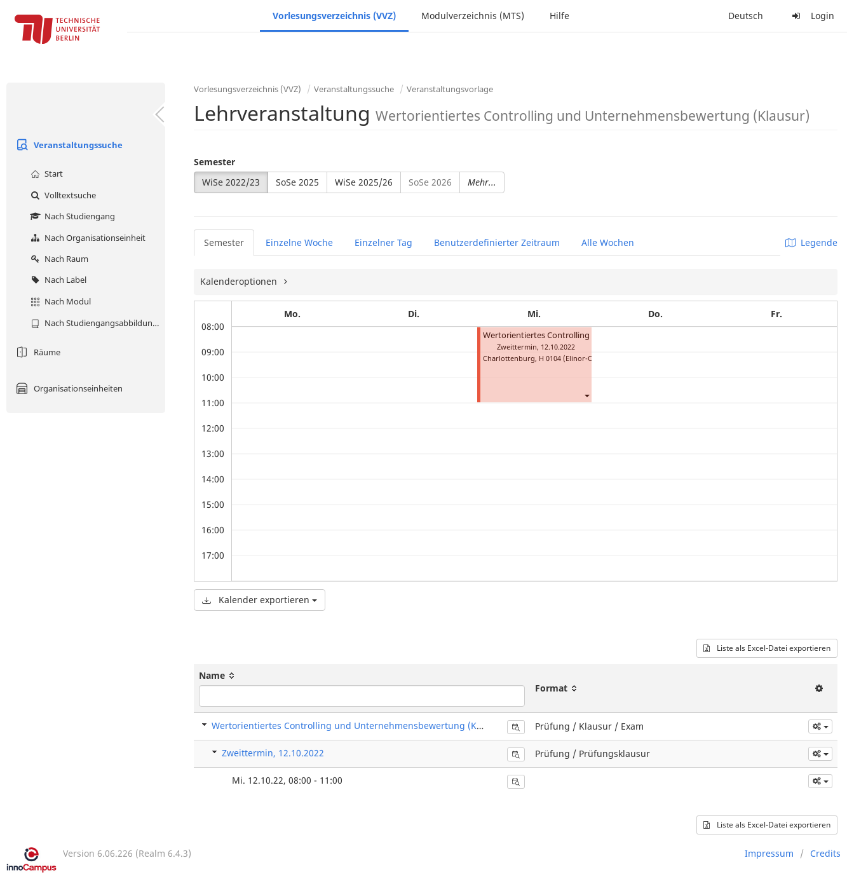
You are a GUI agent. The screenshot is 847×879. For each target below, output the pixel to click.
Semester (214, 162)
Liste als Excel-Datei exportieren (766, 648)
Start (45, 173)
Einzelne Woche (299, 242)
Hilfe (559, 16)
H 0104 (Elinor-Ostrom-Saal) (585, 358)
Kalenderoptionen (240, 281)
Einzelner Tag (383, 242)
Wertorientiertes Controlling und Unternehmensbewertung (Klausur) (359, 725)
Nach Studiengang (71, 216)
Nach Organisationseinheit (86, 237)
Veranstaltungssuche (68, 145)
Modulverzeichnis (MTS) (472, 16)
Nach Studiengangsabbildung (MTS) (96, 323)
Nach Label (56, 279)
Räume (36, 352)
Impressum (769, 853)
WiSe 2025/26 (364, 182)
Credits (825, 853)
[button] (586, 395)
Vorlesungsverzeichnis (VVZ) (334, 16)
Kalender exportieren (259, 600)
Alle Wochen (607, 242)
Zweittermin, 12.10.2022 (273, 753)
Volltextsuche (61, 195)
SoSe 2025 (297, 182)
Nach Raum (57, 258)
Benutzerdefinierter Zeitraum (497, 242)
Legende (811, 242)
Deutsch (745, 16)
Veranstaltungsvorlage (450, 89)
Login (811, 16)
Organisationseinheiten (68, 388)
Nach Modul (59, 301)
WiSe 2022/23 (231, 182)
